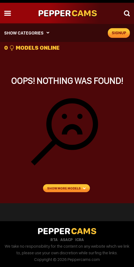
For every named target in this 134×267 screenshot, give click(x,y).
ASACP (66, 239)
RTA (54, 239)
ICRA (79, 239)
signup (119, 32)
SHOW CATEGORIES (24, 33)
